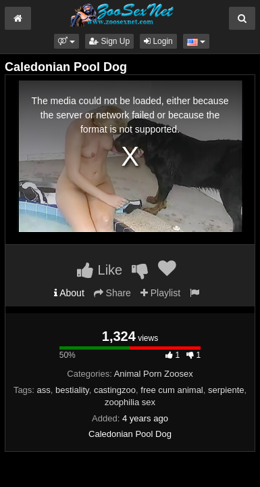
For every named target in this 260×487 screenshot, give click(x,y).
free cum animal (171, 390)
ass (44, 390)
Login (158, 41)
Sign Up (109, 41)
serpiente (226, 390)
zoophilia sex (130, 402)
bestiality (72, 390)
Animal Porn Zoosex (153, 374)
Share (112, 292)
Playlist (160, 292)
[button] (66, 41)
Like (99, 269)
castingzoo (115, 390)
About (69, 292)
